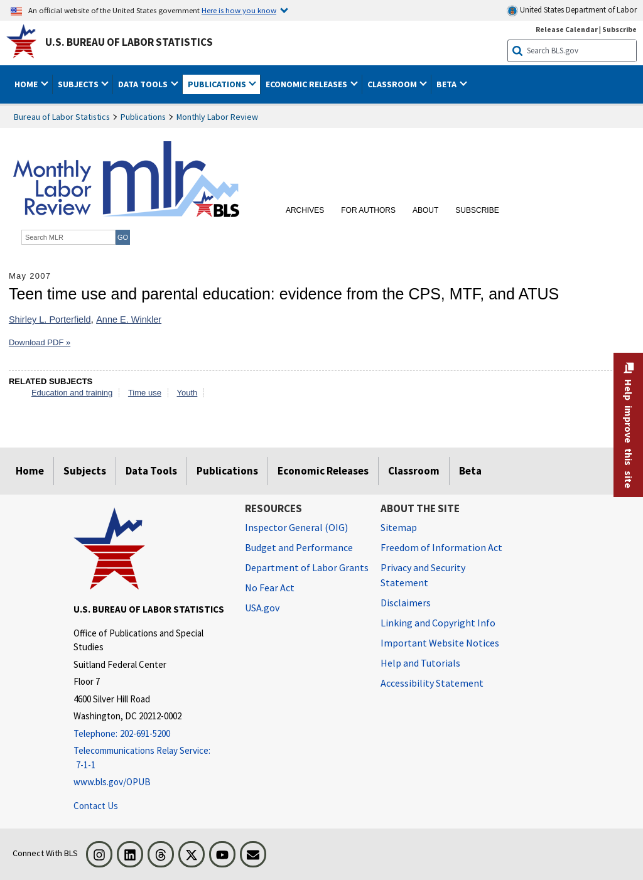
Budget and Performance (299, 547)
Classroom (414, 471)
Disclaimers (406, 602)
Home (30, 471)
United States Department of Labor (572, 10)
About (425, 210)
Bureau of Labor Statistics (62, 116)
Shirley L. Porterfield (50, 319)
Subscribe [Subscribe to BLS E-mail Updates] (619, 29)
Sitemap (399, 527)
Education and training (71, 392)
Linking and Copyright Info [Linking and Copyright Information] (438, 622)
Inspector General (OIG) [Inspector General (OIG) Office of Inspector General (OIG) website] (296, 527)
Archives (305, 210)
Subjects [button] (79, 84)
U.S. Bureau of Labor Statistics (129, 42)
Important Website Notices (440, 642)
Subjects (84, 471)
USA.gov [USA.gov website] (262, 607)
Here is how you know (239, 10)
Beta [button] (447, 84)
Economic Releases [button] (307, 84)
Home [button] (27, 84)
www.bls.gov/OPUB (112, 782)
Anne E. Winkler (128, 319)
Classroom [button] (393, 84)
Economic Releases (323, 471)
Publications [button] (218, 84)
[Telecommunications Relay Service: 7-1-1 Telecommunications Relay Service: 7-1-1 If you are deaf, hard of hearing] (149, 758)
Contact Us (95, 806)
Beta (470, 471)
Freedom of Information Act (441, 547)
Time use (144, 392)
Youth (187, 392)
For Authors (368, 210)
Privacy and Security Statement (423, 575)
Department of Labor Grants (307, 567)
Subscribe (477, 210)
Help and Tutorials (420, 663)
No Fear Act (269, 587)
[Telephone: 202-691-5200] (149, 734)
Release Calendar (567, 29)
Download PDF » (39, 342)
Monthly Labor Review (217, 116)
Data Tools (151, 471)
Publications (143, 116)
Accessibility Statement (432, 683)
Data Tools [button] (144, 84)
